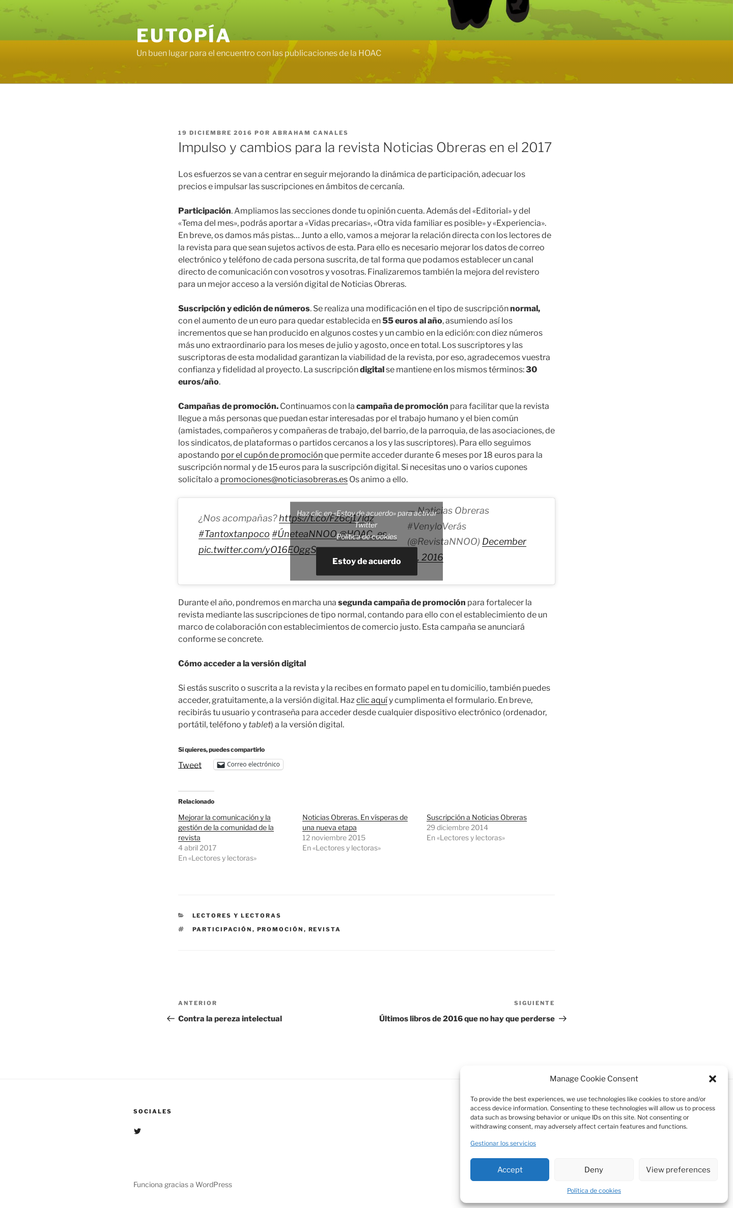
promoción (280, 929)
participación (222, 929)
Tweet (190, 764)
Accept (510, 1169)
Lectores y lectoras (237, 915)
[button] (713, 1079)
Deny (593, 1169)
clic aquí (371, 700)
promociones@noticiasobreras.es (284, 479)
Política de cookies (594, 1190)
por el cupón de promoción (272, 455)
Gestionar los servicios (503, 1143)
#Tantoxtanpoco (234, 533)
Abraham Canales (310, 132)
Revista (325, 929)
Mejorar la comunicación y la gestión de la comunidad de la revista (226, 827)
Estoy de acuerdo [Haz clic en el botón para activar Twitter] (366, 561)
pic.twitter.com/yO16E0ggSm (262, 549)
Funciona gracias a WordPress (182, 1184)
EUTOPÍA (184, 35)
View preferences (678, 1169)
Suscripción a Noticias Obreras (477, 817)
